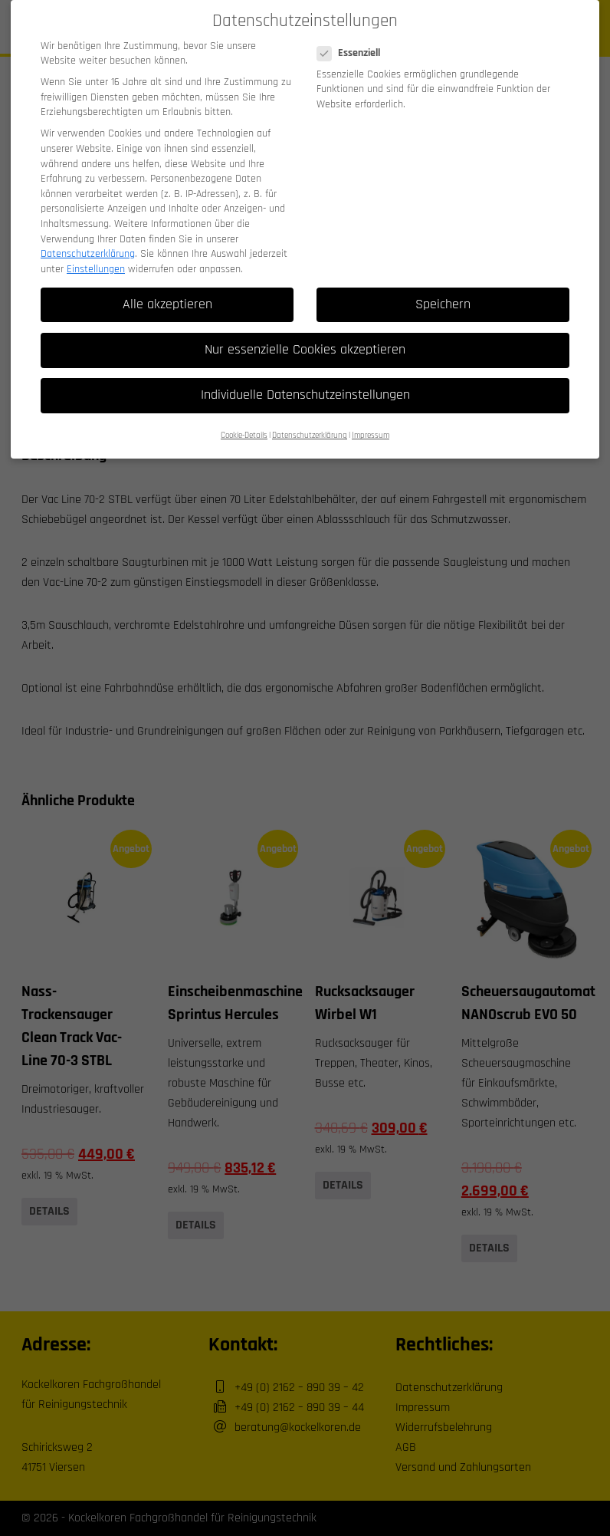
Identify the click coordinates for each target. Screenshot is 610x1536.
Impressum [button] (370, 428)
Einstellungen (96, 261)
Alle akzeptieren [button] (167, 296)
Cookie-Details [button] (244, 428)
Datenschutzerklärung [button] (309, 428)
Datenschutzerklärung (88, 246)
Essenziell (353, 45)
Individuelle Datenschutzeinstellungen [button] (305, 387)
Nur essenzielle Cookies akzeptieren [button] (305, 342)
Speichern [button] (443, 296)
